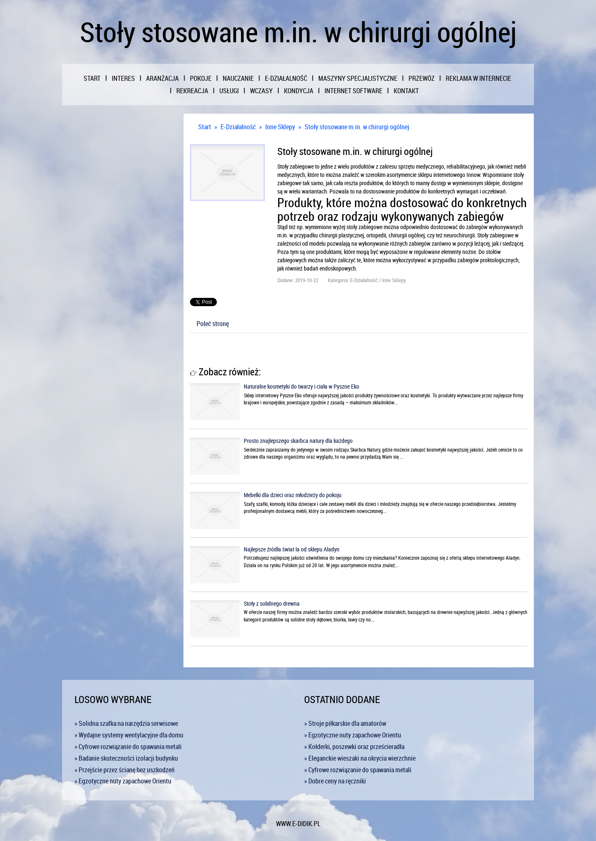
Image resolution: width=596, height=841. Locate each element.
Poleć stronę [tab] (213, 323)
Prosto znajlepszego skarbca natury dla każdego (298, 441)
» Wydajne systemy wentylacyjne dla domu (128, 735)
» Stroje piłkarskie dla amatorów (345, 723)
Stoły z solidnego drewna (272, 603)
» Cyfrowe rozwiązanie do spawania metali (128, 746)
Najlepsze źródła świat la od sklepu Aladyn (291, 549)
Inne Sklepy (280, 126)
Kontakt (406, 90)
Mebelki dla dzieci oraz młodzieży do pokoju (292, 495)
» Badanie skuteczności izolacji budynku (126, 758)
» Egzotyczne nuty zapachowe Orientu (122, 780)
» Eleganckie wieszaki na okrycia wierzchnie (360, 758)
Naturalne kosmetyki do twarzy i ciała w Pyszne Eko (301, 386)
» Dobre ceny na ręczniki (335, 780)
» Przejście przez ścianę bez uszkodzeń (124, 769)
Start (204, 126)
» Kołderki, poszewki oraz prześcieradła (354, 746)
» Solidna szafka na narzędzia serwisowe (126, 723)
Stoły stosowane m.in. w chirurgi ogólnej (357, 126)
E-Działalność (238, 126)
